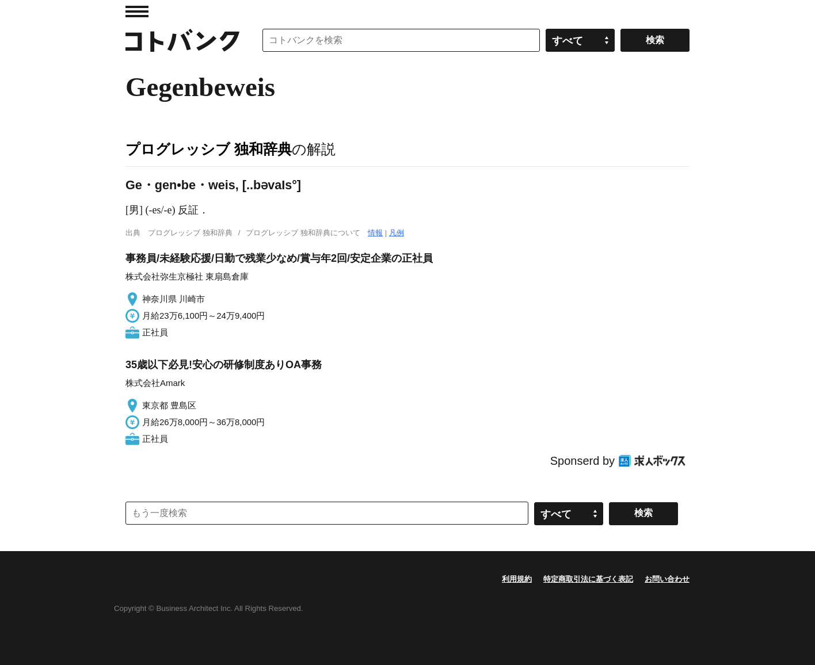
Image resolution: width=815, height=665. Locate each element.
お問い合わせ (667, 579)
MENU (136, 11)
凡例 (396, 232)
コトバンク (182, 40)
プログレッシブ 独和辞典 (208, 149)
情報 (375, 232)
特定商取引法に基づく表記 (588, 579)
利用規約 (517, 579)
